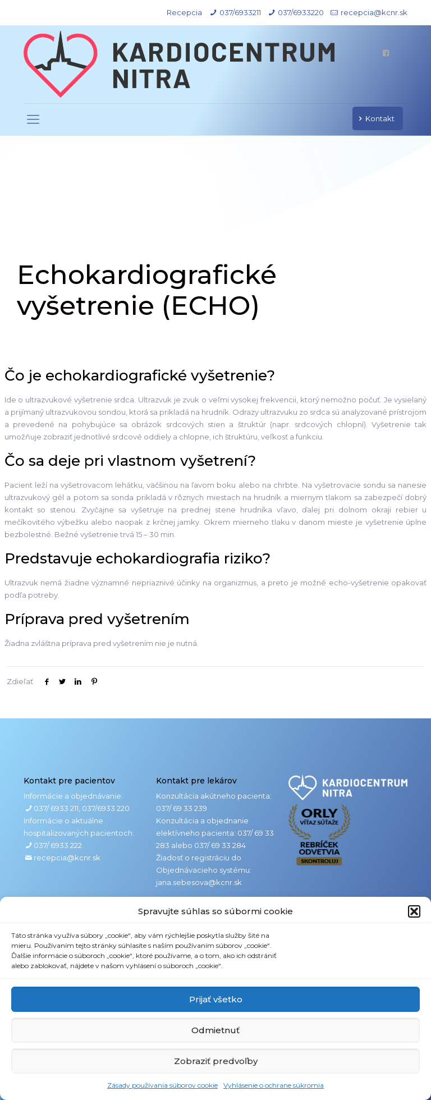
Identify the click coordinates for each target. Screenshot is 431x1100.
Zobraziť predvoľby (216, 1061)
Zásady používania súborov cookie (162, 1085)
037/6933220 (301, 12)
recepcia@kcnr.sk (374, 12)
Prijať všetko (215, 999)
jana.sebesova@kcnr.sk (199, 882)
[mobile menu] (33, 119)
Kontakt (375, 119)
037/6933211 (240, 12)
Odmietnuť (215, 1030)
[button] (414, 911)
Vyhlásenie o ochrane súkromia (273, 1085)
